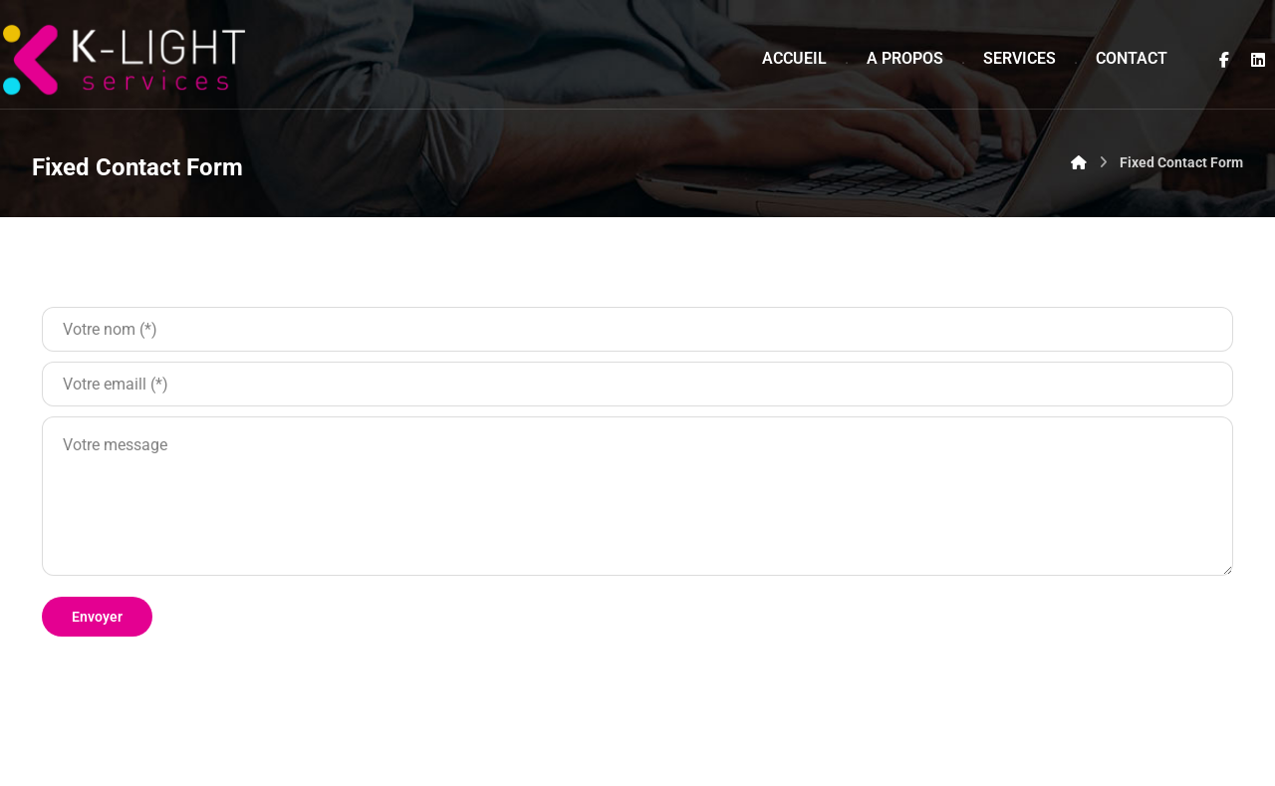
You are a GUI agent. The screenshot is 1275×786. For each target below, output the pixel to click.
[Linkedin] (1258, 60)
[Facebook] (1224, 60)
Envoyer (97, 617)
